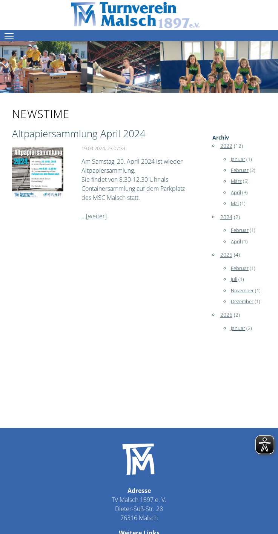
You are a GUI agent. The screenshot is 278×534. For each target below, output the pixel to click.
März (236, 181)
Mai (235, 203)
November (242, 290)
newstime (40, 113)
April (236, 192)
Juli (234, 279)
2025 (226, 254)
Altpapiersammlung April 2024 (79, 133)
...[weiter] (94, 216)
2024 (226, 217)
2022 (226, 145)
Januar (238, 159)
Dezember (242, 301)
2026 (226, 314)
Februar (240, 170)
